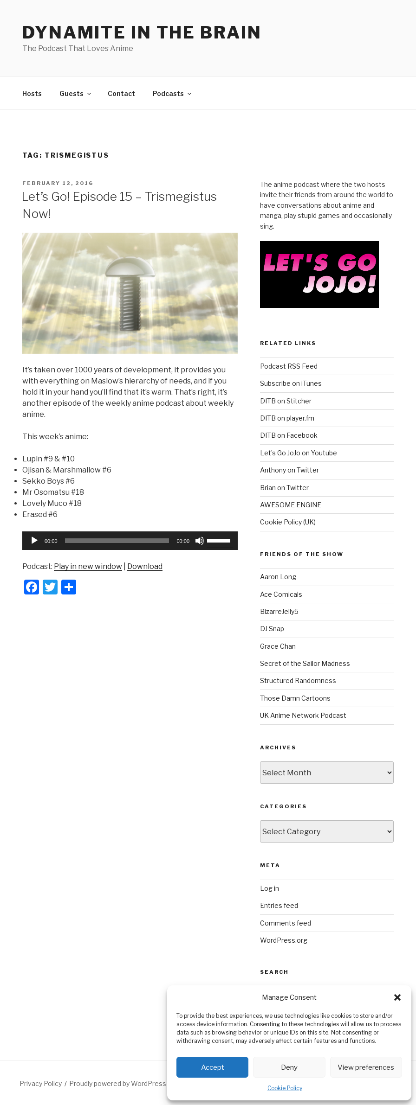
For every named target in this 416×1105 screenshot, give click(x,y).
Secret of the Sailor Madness (305, 663)
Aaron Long (278, 577)
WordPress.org (283, 940)
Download (144, 566)
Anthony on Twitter (289, 470)
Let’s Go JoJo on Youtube (298, 453)
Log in (269, 888)
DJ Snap (272, 628)
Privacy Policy (41, 1083)
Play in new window (88, 566)
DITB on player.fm (287, 418)
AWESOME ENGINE (290, 505)
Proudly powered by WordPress (117, 1083)
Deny (289, 1067)
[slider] (117, 540)
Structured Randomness (298, 680)
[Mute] (199, 540)
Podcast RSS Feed (289, 366)
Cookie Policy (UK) (288, 522)
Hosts (32, 93)
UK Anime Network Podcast (303, 715)
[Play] (34, 540)
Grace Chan (278, 646)
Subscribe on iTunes (291, 383)
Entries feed (279, 905)
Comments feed (285, 923)
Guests (75, 93)
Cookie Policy (284, 1088)
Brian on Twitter (284, 488)
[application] (130, 540)
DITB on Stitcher (286, 401)
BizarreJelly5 (279, 611)
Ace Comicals (281, 594)
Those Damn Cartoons (295, 698)
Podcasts (173, 93)
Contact (121, 93)
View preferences (366, 1067)
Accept (212, 1067)
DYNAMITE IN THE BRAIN (141, 32)
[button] (397, 997)
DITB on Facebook (289, 435)
